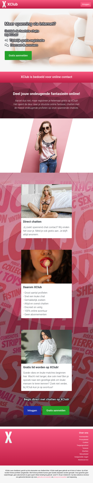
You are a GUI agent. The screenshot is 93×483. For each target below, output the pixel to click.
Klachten (85, 451)
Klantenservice (83, 460)
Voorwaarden (83, 437)
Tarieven (85, 448)
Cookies (85, 442)
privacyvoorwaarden (60, 477)
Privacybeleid (83, 439)
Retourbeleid (84, 454)
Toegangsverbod (82, 445)
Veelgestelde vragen (81, 457)
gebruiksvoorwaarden (44, 477)
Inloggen (86, 4)
